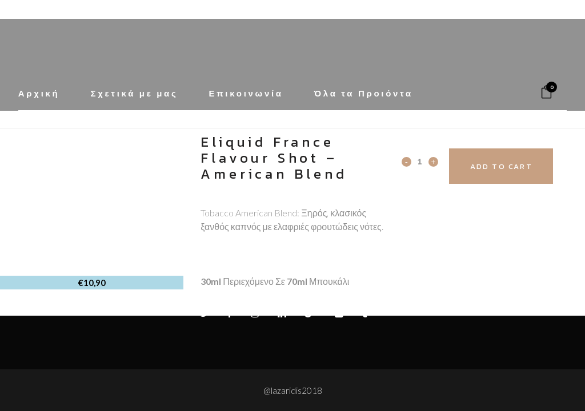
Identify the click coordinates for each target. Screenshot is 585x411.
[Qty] (420, 161)
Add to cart (514, 166)
